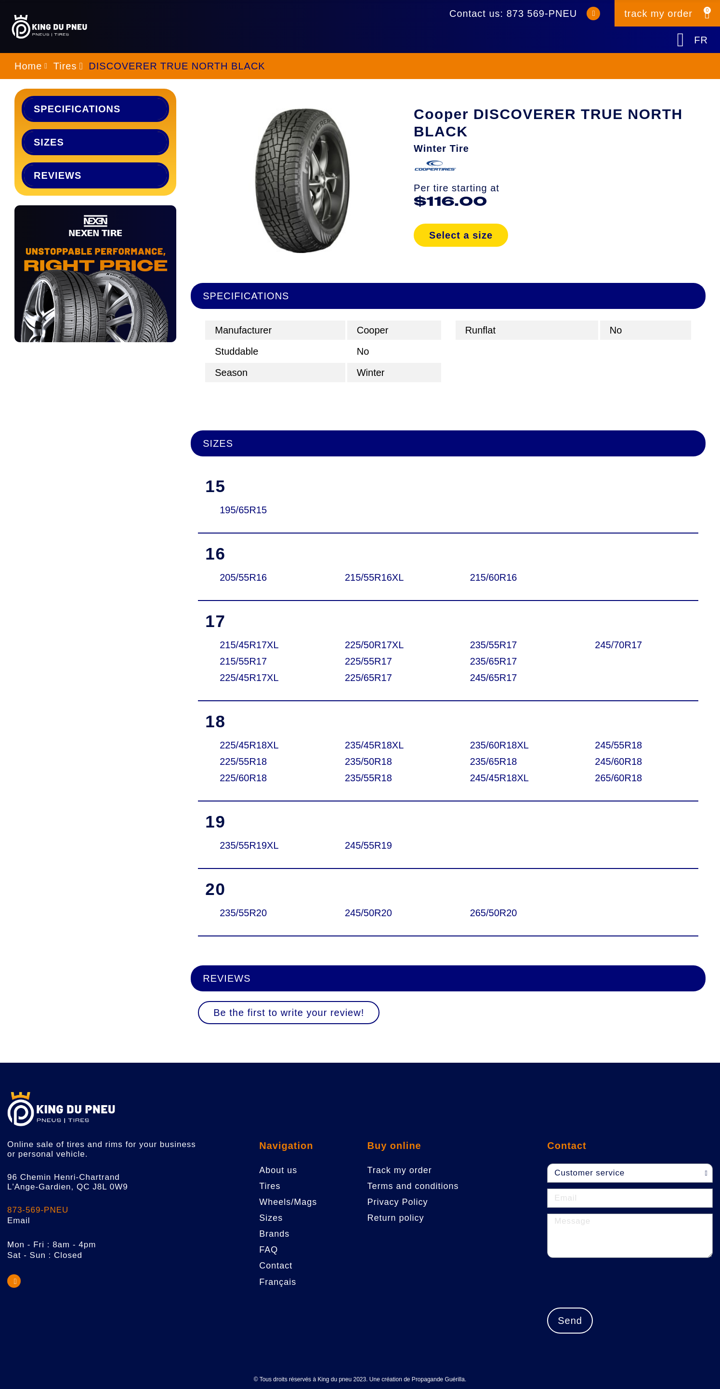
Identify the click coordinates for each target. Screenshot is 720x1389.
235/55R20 (243, 913)
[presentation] (620, 1282)
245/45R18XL (499, 778)
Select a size (461, 235)
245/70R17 (618, 645)
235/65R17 (493, 661)
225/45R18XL (249, 745)
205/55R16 (243, 577)
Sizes (49, 142)
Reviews (57, 175)
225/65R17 (368, 677)
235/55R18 (368, 778)
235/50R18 (368, 761)
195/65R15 (243, 510)
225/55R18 (243, 761)
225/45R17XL (249, 677)
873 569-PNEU (542, 13)
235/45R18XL (374, 745)
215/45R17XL (249, 645)
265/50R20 (493, 913)
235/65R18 (493, 761)
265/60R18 (618, 778)
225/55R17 (368, 661)
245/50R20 (368, 913)
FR (701, 40)
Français (277, 1282)
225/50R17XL (374, 645)
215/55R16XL (374, 577)
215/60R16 (493, 577)
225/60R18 (243, 778)
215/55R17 (243, 661)
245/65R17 (493, 677)
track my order (658, 13)
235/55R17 (493, 645)
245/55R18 (618, 745)
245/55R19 (368, 845)
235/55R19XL (249, 845)
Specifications (77, 109)
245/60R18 (618, 761)
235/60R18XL (499, 745)
